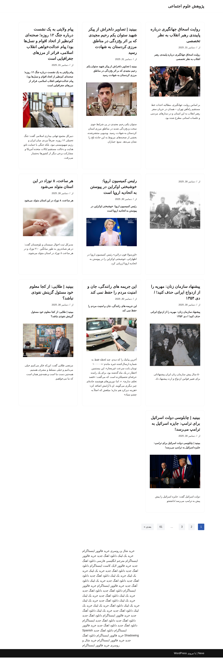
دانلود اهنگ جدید (107, 557)
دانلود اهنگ (116, 607)
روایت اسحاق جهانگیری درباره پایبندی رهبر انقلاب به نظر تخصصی (175, 35)
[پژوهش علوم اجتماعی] (186, 6)
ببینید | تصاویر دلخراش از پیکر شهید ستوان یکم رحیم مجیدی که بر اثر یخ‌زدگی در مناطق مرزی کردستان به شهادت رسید (112, 41)
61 (160, 528)
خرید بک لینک (125, 557)
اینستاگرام (88, 622)
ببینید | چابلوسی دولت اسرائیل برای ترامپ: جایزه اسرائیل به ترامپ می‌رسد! (175, 425)
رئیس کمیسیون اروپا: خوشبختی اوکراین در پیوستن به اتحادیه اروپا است (113, 187)
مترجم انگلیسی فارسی (110, 562)
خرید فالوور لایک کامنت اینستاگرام (110, 567)
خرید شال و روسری (122, 552)
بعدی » (147, 528)
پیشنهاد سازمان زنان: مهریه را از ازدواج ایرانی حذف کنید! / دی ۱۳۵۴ (175, 293)
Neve (201, 654)
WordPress (180, 654)
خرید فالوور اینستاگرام (95, 552)
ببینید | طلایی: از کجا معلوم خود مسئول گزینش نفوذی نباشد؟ (51, 293)
